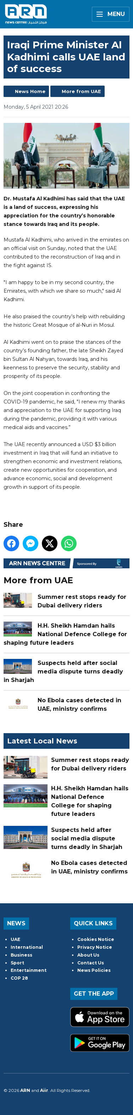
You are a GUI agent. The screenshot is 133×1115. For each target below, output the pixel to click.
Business (21, 955)
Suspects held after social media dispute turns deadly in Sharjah (63, 671)
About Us (88, 955)
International (27, 947)
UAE (15, 939)
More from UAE (81, 91)
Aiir (44, 1090)
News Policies (94, 970)
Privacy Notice (94, 947)
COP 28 (19, 978)
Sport (17, 962)
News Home (30, 91)
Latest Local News (42, 741)
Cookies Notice (95, 939)
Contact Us (90, 962)
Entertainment (28, 970)
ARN (25, 1090)
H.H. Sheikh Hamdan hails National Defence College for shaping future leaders (65, 634)
